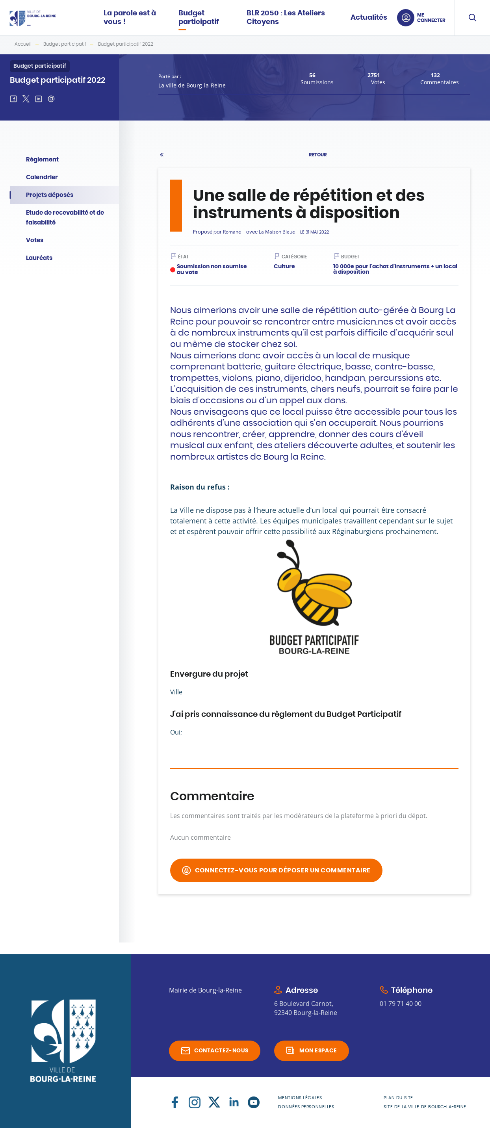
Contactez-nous (221, 1051)
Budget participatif (64, 44)
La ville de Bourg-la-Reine (192, 85)
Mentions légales (300, 1098)
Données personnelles (306, 1107)
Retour (318, 154)
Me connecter (431, 18)
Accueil (23, 44)
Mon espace (318, 1051)
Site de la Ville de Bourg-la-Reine (425, 1107)
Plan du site (398, 1098)
